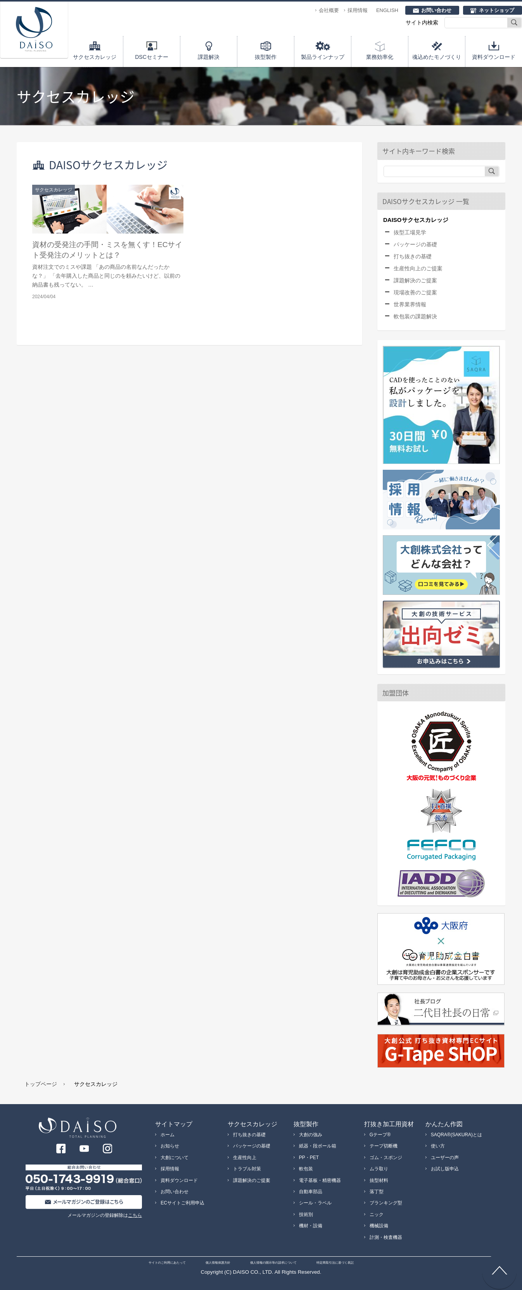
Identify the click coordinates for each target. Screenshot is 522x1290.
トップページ (40, 1084)
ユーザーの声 (445, 1157)
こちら (135, 1215)
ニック (377, 1214)
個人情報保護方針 (218, 1262)
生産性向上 (244, 1157)
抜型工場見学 (410, 232)
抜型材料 (379, 1180)
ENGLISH (387, 10)
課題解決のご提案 (415, 280)
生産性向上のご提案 (418, 268)
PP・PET (309, 1157)
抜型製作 (266, 57)
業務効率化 (379, 57)
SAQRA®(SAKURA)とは (456, 1134)
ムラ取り (379, 1168)
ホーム (168, 1134)
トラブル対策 (247, 1168)
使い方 (438, 1146)
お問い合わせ (436, 10)
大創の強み (310, 1134)
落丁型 (377, 1191)
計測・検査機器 (386, 1237)
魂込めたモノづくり (436, 57)
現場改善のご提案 (415, 292)
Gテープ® (380, 1134)
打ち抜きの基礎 (413, 256)
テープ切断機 (384, 1146)
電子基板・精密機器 (320, 1180)
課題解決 (209, 57)
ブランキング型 (386, 1203)
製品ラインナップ (322, 57)
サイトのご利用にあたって (167, 1262)
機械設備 (379, 1225)
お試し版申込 (445, 1168)
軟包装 (306, 1168)
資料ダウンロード (493, 57)
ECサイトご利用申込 (182, 1203)
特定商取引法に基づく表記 (335, 1262)
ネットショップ (496, 10)
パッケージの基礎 (415, 244)
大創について (174, 1157)
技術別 (306, 1214)
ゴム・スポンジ (386, 1157)
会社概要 (329, 10)
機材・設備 (310, 1225)
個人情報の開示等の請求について (273, 1262)
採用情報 (357, 10)
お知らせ (170, 1146)
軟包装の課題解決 (415, 316)
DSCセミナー (151, 57)
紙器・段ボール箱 (317, 1146)
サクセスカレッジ (94, 57)
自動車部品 (310, 1191)
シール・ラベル (315, 1203)
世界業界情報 (410, 304)
